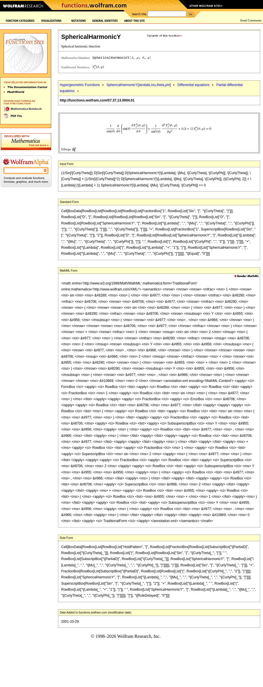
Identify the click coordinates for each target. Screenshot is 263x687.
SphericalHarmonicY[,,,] (138, 85)
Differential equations (194, 85)
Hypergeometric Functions (80, 85)
